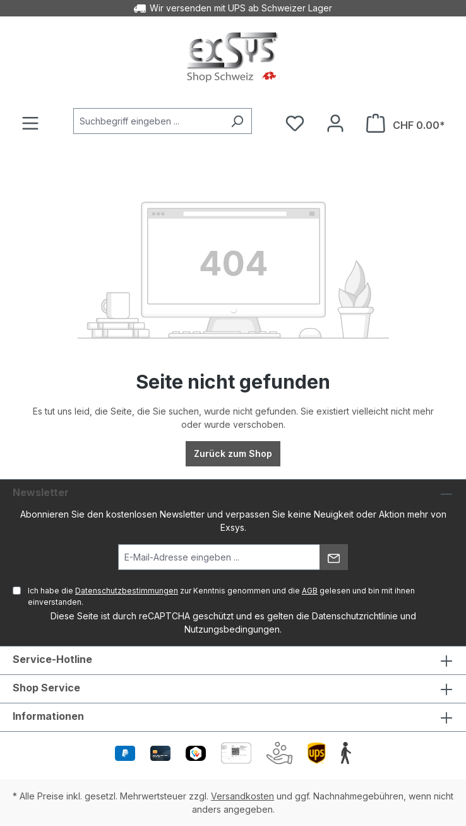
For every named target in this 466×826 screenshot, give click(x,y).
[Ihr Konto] (335, 123)
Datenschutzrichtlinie (355, 615)
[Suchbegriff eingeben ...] (148, 121)
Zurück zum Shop (233, 453)
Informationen (48, 716)
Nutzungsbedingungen (232, 629)
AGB (310, 590)
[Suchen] (237, 121)
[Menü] (30, 123)
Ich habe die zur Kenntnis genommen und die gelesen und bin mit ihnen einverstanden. (221, 596)
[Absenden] (334, 557)
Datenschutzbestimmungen (126, 590)
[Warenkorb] (405, 123)
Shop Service (46, 687)
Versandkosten (242, 796)
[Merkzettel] (295, 123)
